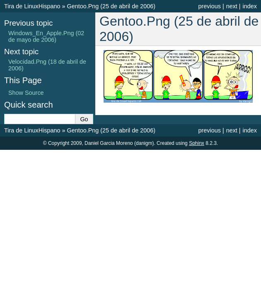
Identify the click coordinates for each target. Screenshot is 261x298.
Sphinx (196, 143)
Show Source (26, 92)
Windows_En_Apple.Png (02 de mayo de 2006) (46, 36)
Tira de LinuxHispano (32, 6)
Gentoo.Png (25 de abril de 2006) (111, 6)
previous (209, 6)
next (231, 6)
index (250, 6)
